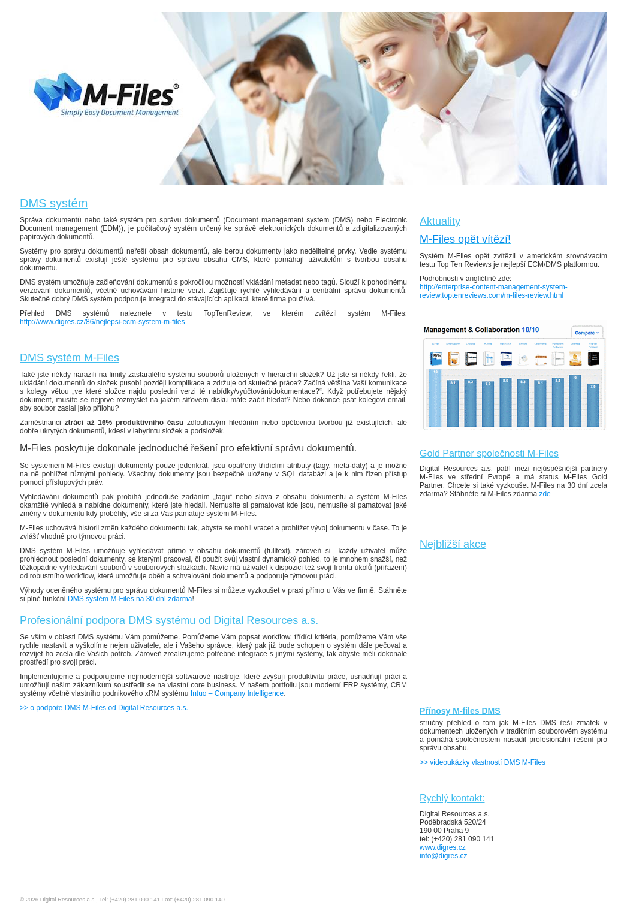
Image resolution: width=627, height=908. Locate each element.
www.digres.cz (443, 847)
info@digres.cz (444, 856)
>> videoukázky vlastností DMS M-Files (483, 762)
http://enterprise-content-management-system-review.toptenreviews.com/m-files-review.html (494, 291)
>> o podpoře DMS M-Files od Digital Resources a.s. (104, 708)
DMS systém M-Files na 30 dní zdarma (130, 599)
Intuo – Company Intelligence (237, 693)
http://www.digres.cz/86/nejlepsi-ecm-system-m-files (102, 322)
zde (544, 494)
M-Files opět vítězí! (465, 239)
